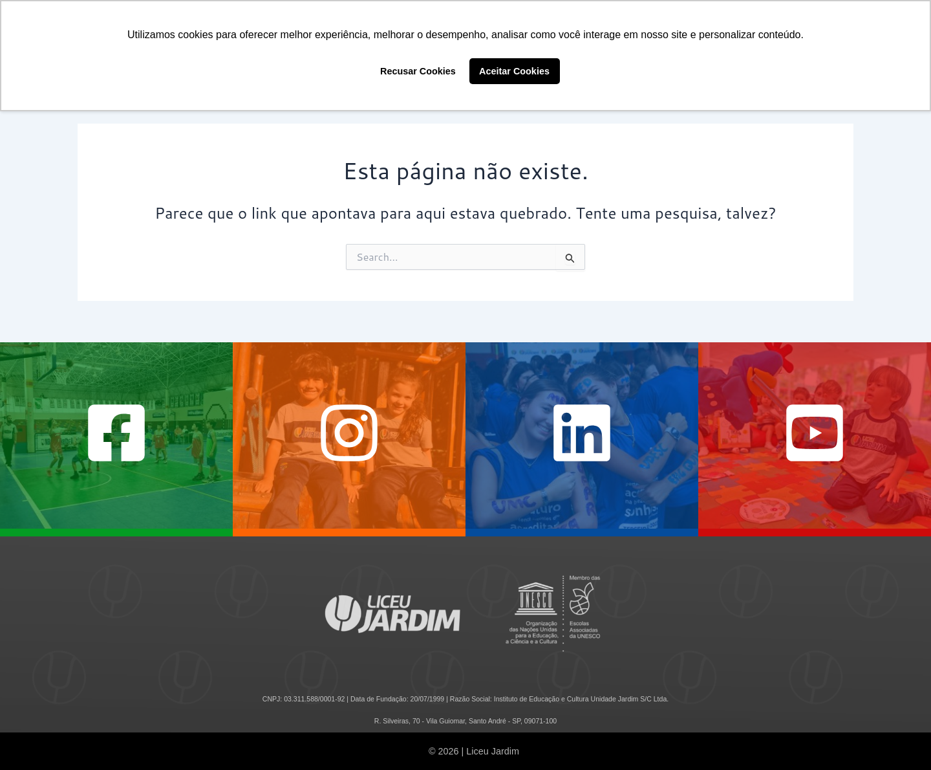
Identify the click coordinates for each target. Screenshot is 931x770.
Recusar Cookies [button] (418, 71)
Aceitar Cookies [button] (514, 71)
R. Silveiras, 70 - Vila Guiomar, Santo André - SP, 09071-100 (465, 721)
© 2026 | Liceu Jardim (474, 751)
